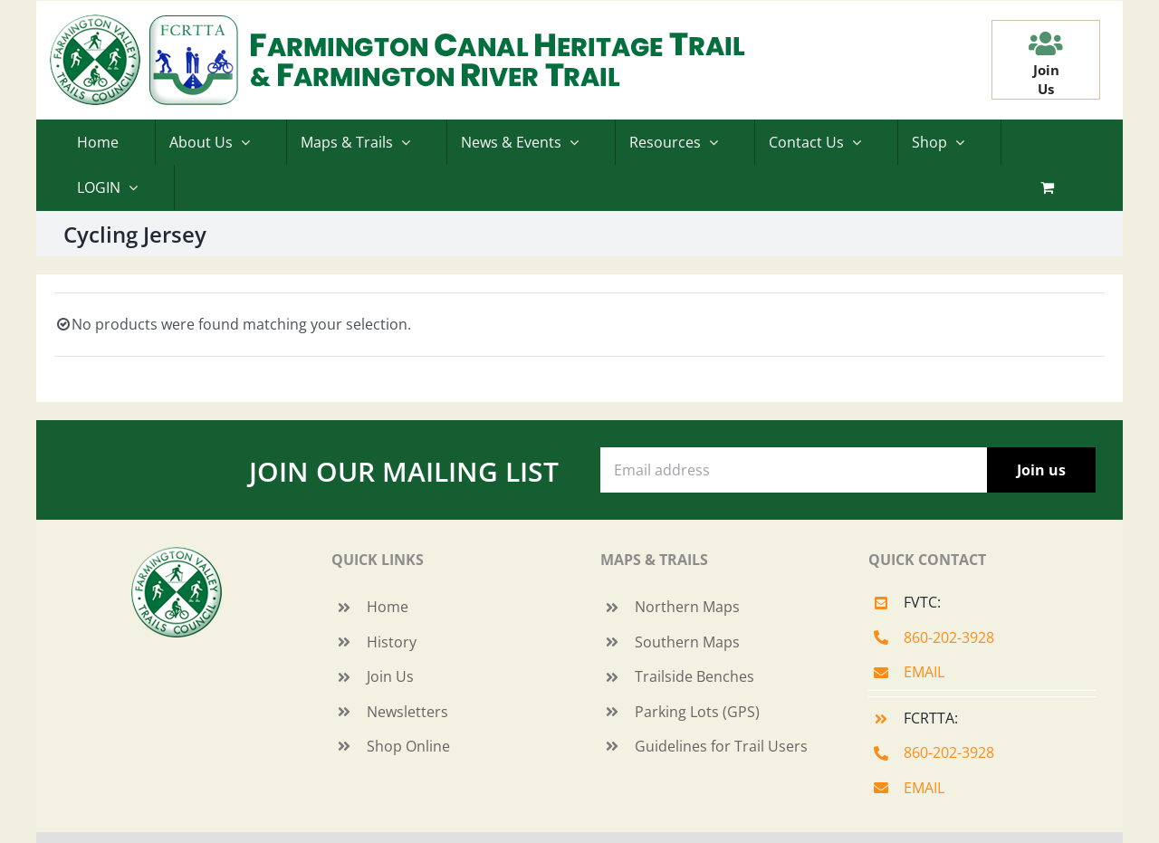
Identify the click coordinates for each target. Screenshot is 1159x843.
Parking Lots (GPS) (697, 712)
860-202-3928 (949, 637)
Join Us (390, 676)
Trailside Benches (694, 676)
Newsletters (407, 712)
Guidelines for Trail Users (721, 746)
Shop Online (408, 746)
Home (387, 607)
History (392, 642)
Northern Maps (687, 607)
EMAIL (924, 672)
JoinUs (1046, 79)
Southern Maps (687, 642)
